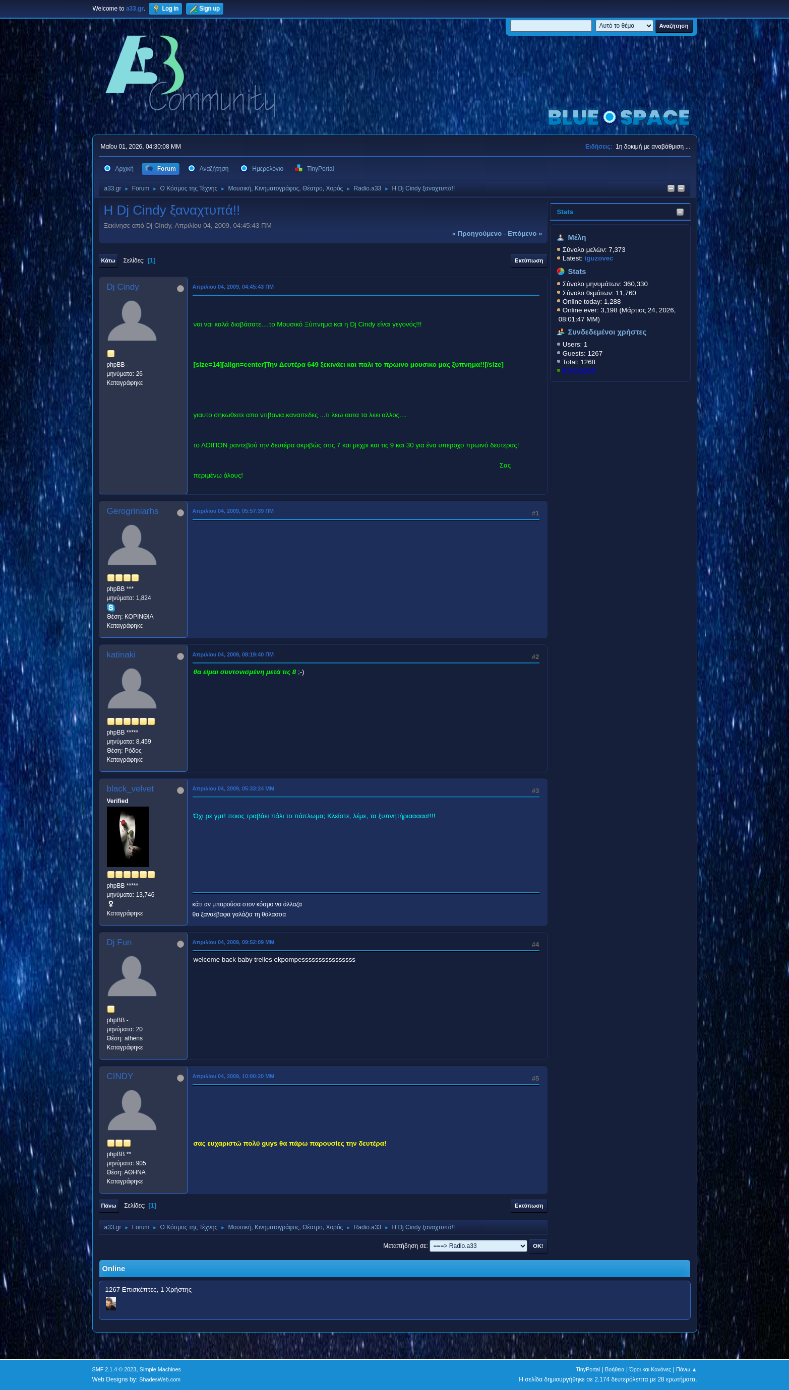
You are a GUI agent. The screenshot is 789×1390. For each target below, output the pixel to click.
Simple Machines (160, 1369)
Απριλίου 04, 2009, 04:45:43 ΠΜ (233, 287)
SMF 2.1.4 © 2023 (114, 1369)
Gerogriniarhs (133, 511)
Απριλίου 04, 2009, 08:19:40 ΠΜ (233, 654)
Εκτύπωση (529, 260)
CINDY (120, 1076)
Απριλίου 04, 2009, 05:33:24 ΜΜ (234, 788)
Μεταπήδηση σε (404, 1245)
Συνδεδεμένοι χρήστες (607, 332)
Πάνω (108, 1206)
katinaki (121, 654)
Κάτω (108, 260)
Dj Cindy (123, 287)
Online (114, 1269)
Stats (565, 212)
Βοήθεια (615, 1369)
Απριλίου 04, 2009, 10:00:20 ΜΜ (234, 1076)
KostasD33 (579, 370)
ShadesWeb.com (159, 1379)
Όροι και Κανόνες (650, 1369)
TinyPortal (588, 1369)
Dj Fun (119, 942)
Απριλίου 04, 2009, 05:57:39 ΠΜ (233, 511)
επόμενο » (525, 233)
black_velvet (130, 788)
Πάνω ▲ (686, 1369)
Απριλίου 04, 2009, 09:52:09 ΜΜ (234, 942)
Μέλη (577, 237)
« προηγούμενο (477, 233)
